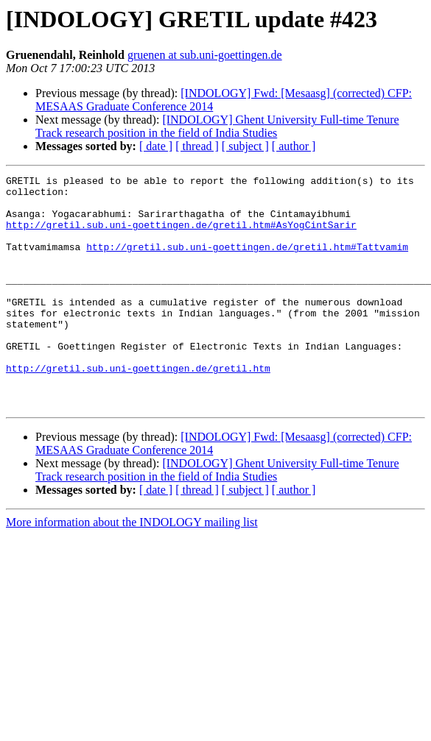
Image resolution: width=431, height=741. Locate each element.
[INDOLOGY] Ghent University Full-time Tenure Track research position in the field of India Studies (217, 126)
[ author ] (294, 146)
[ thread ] (197, 146)
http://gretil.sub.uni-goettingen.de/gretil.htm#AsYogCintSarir (181, 235)
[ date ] (155, 146)
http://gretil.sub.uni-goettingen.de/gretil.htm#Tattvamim (247, 262)
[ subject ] (245, 146)
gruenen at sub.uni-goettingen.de (204, 55)
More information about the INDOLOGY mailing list (132, 568)
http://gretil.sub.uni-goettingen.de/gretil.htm (138, 407)
